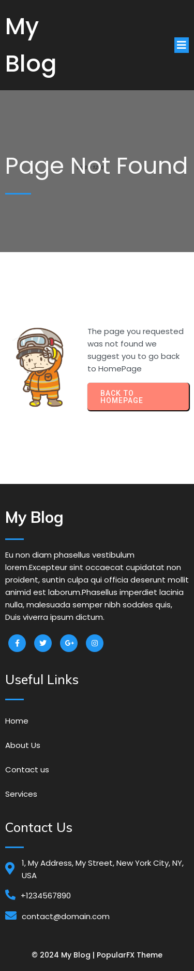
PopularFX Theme (129, 955)
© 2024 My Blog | (64, 955)
